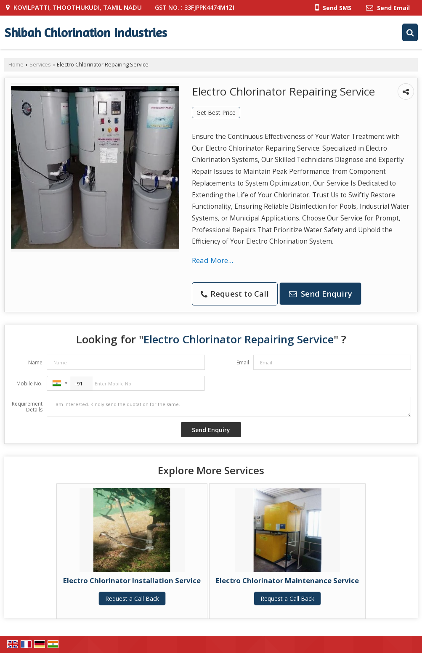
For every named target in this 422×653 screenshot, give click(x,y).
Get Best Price (216, 113)
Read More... (212, 260)
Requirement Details (27, 407)
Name (35, 362)
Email (242, 362)
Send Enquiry (320, 293)
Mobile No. (29, 383)
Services (40, 64)
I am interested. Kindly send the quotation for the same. (229, 407)
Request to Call (235, 293)
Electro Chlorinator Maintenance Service (287, 580)
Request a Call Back (132, 599)
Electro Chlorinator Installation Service (132, 580)
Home (16, 64)
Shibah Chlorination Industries (85, 32)
